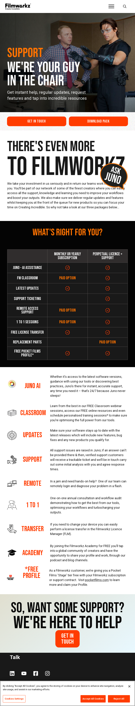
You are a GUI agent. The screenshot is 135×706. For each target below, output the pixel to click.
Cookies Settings (14, 698)
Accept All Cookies (93, 698)
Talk (15, 657)
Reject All (119, 698)
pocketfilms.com (97, 580)
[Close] (129, 686)
